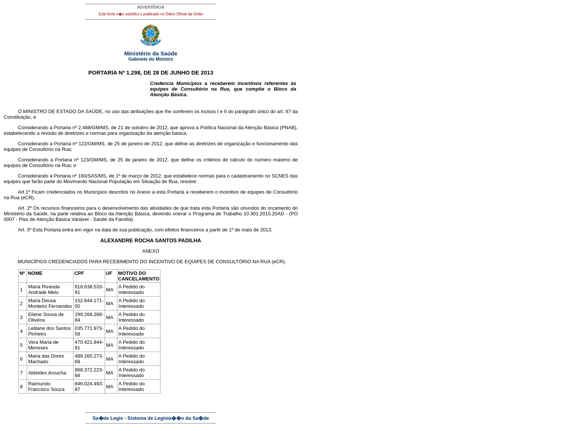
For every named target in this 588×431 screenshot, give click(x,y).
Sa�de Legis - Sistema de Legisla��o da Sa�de (151, 418)
